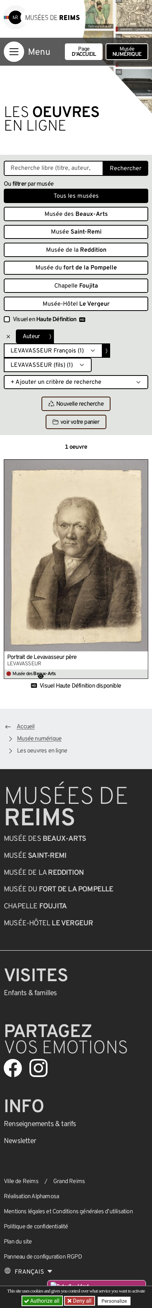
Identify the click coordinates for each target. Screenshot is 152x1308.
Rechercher (125, 168)
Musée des (76, 214)
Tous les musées (76, 196)
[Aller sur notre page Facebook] (13, 1068)
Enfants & (30, 993)
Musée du (76, 268)
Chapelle (76, 286)
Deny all (81, 1301)
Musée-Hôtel (76, 304)
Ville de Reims (21, 1181)
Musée (126, 52)
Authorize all (42, 1301)
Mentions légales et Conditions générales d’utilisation (68, 1212)
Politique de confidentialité (36, 1227)
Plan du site (18, 1242)
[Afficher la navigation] (14, 52)
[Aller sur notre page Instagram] (38, 1068)
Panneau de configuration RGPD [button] (43, 1257)
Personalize (114, 1301)
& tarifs (40, 1124)
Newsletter (20, 1141)
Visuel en (49, 319)
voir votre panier (75, 422)
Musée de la (76, 250)
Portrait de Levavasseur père (42, 657)
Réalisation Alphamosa (31, 1196)
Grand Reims (69, 1181)
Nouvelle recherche (76, 404)
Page (84, 52)
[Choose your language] (28, 1272)
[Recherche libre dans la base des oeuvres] (53, 168)
